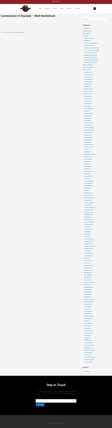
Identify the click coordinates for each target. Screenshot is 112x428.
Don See (86, 149)
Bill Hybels (86, 86)
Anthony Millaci (88, 79)
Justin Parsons (87, 255)
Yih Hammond (87, 362)
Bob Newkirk (87, 96)
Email (37, 398)
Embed (22, 32)
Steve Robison (87, 330)
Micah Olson (87, 280)
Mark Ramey (87, 272)
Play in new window (9, 32)
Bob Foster (86, 91)
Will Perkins (87, 355)
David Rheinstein (88, 144)
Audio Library (86, 33)
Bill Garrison (87, 84)
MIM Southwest (86, 67)
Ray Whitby (86, 297)
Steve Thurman (87, 333)
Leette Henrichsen (88, 265)
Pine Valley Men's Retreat (90, 57)
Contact (77, 8)
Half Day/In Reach (88, 45)
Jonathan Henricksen (89, 246)
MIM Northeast (86, 65)
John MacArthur (88, 241)
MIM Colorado (56, 1)
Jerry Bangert (87, 214)
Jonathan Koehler (88, 248)
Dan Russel (87, 135)
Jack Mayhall (87, 205)
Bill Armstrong (87, 81)
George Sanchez (88, 181)
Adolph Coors (87, 72)
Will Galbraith (87, 352)
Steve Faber (87, 328)
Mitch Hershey (87, 284)
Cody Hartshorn (88, 125)
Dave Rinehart (87, 139)
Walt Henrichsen (88, 350)
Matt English (87, 275)
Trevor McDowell (88, 345)
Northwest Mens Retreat (90, 52)
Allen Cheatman (88, 74)
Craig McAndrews (88, 127)
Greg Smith (86, 188)
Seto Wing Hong (88, 316)
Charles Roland (87, 113)
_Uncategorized (86, 31)
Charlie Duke (87, 118)
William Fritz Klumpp (89, 357)
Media (62, 8)
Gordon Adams (87, 183)
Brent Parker (87, 103)
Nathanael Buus (88, 287)
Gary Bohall (87, 173)
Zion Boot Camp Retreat (90, 62)
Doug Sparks (87, 156)
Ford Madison (87, 171)
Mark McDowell (88, 270)
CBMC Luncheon (88, 38)
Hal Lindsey (87, 195)
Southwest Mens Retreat (90, 60)
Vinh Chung (87, 347)
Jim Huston (87, 226)
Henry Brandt (87, 200)
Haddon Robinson (88, 193)
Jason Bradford (87, 210)
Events (47, 8)
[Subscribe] (40, 404)
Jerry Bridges (87, 217)
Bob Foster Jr (87, 94)
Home (40, 8)
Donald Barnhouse (88, 154)
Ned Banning (87, 289)
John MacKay (87, 243)
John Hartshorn (88, 239)
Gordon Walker (87, 185)
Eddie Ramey (87, 166)
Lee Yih (86, 263)
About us (69, 8)
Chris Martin (87, 120)
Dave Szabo (87, 142)
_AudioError (85, 28)
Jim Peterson (87, 229)
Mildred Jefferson (88, 282)
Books (55, 8)
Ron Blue (86, 309)
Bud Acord (86, 110)
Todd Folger (87, 340)
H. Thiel (86, 190)
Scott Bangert (87, 313)
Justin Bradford (87, 253)
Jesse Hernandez (88, 222)
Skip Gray (86, 321)
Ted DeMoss (87, 335)
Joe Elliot (86, 234)
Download (17, 32)
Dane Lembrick (87, 137)
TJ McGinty (86, 338)
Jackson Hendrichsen (89, 207)
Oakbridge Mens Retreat (90, 55)
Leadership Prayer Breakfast (91, 48)
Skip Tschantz (87, 323)
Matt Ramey (87, 277)
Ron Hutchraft (87, 311)
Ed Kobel (86, 161)
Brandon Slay (87, 98)
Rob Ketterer (87, 306)
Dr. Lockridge (87, 159)
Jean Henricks (87, 212)
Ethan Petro (87, 168)
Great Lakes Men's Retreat (90, 43)
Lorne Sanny (87, 268)
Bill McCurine (87, 89)
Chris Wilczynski (88, 123)
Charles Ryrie (87, 115)
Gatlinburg (86, 40)
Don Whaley (87, 152)
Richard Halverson (88, 299)
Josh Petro (86, 251)
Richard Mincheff (88, 301)
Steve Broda (87, 326)
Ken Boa (86, 258)
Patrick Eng (87, 292)
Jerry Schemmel (88, 219)
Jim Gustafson (87, 224)
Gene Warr (86, 178)
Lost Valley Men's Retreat (90, 50)
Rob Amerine (87, 304)
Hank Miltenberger (88, 197)
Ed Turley (86, 164)
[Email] (56, 401)
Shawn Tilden (87, 318)
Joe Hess (86, 236)
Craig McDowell (88, 130)
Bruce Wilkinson (88, 108)
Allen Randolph (87, 77)
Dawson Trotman (88, 147)
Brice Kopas (87, 106)
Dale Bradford (87, 132)
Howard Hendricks (88, 202)
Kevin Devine (87, 260)
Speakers (85, 69)
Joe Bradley (87, 231)
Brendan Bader (87, 101)
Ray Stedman (87, 294)
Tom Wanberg (87, 342)
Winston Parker (87, 359)
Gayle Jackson (87, 176)
